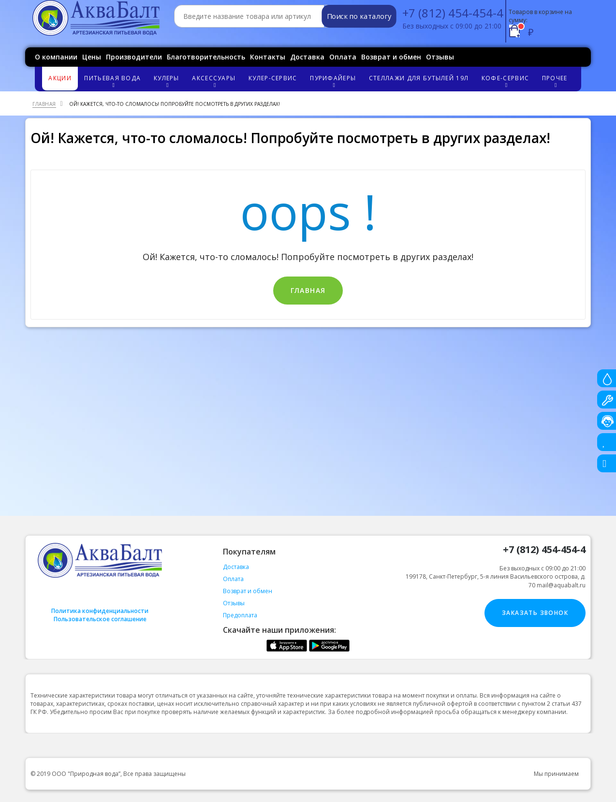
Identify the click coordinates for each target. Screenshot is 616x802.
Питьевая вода (113, 81)
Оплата (342, 56)
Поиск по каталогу (359, 16)
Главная (308, 290)
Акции (60, 78)
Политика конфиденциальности (99, 611)
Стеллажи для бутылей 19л (419, 78)
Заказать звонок (535, 613)
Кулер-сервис (273, 78)
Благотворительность (206, 56)
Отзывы (440, 56)
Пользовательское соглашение (100, 619)
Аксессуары (215, 81)
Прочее (556, 81)
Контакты (267, 56)
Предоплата (240, 615)
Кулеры (168, 81)
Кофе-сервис (507, 81)
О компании (56, 56)
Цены (91, 56)
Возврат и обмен (391, 56)
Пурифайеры (334, 81)
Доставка (307, 56)
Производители (134, 56)
